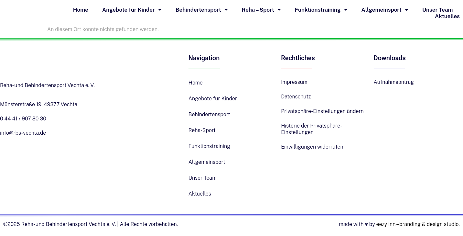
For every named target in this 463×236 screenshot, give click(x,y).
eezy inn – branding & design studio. (418, 224)
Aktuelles (447, 16)
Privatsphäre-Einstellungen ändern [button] (322, 111)
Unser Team (437, 9)
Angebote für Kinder (132, 9)
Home (80, 9)
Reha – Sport (261, 9)
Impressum (294, 82)
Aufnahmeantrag (394, 82)
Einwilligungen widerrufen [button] (312, 147)
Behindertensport (202, 9)
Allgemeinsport (384, 9)
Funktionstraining (321, 9)
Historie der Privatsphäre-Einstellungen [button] (311, 129)
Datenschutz (296, 97)
